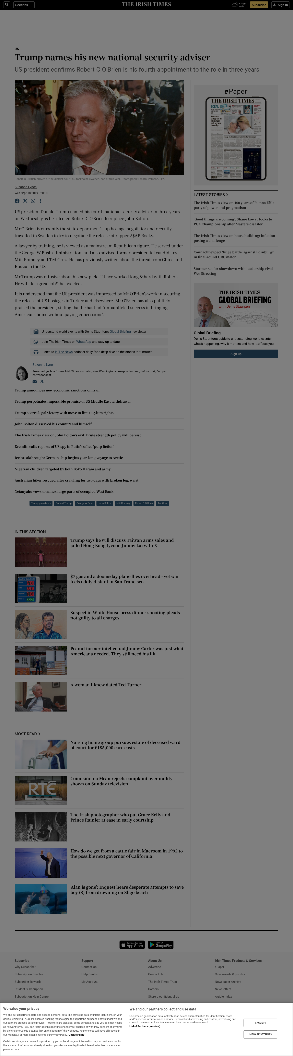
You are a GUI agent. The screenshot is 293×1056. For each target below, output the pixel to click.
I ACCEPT (260, 1022)
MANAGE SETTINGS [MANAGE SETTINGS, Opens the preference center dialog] (260, 1034)
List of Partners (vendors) (144, 1026)
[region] (146, 1029)
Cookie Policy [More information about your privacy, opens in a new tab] (76, 1034)
